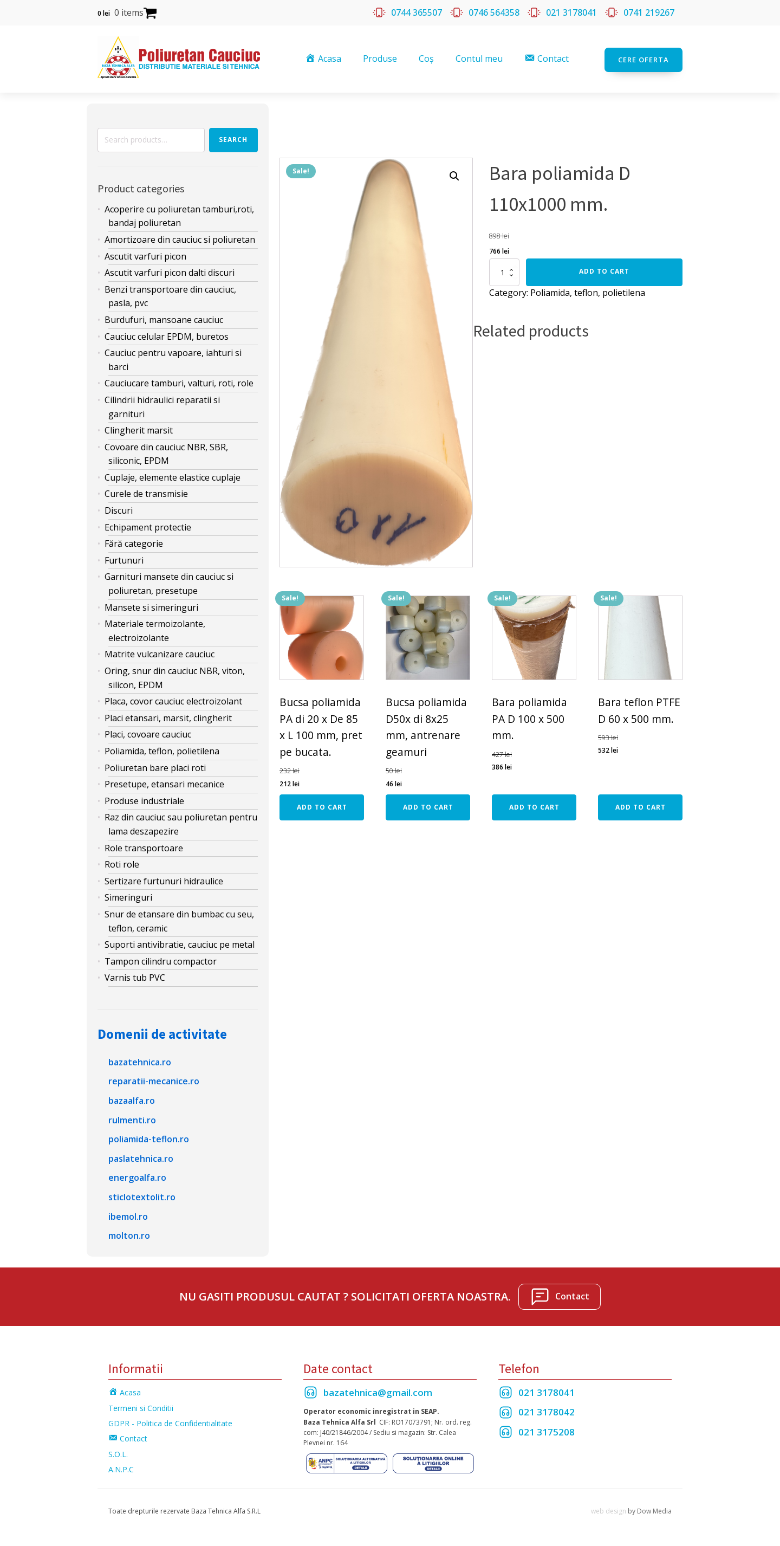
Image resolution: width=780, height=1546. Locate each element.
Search (233, 137)
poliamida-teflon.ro (148, 1137)
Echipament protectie (148, 525)
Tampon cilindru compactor (161, 959)
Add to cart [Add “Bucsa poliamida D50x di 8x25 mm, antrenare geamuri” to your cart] (428, 805)
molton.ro (129, 1233)
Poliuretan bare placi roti (155, 765)
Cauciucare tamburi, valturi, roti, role (179, 381)
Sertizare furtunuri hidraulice (164, 878)
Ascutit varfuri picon (145, 254)
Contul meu (480, 57)
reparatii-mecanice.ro (153, 1079)
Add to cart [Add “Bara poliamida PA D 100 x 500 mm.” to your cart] (534, 805)
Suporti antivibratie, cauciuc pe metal (180, 942)
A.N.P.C (121, 1467)
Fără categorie (134, 541)
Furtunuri (124, 558)
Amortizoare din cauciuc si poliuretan (180, 237)
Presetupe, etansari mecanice (164, 782)
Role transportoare (144, 845)
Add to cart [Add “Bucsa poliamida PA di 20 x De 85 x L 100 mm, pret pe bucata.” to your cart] (322, 805)
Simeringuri (128, 895)
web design (608, 1508)
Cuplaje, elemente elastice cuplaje (172, 475)
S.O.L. (118, 1451)
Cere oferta (643, 57)
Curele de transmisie (146, 491)
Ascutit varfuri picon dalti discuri (170, 270)
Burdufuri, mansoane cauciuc (164, 318)
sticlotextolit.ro (142, 1195)
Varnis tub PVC (135, 975)
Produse (381, 57)
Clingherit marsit (139, 428)
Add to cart (604, 269)
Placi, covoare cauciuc (148, 732)
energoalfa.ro (137, 1175)
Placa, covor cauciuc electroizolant (173, 699)
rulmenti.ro (132, 1117)
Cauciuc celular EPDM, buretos (167, 334)
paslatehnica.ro (140, 1156)
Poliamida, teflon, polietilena (162, 749)
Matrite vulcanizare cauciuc (159, 652)
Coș (427, 57)
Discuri (119, 508)
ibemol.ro (128, 1214)
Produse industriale (144, 798)
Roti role (122, 862)
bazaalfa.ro (131, 1098)
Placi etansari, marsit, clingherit (168, 715)
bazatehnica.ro (139, 1059)
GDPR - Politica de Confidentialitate (170, 1421)
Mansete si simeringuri (151, 605)
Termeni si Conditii (140, 1405)
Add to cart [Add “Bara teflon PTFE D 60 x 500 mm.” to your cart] (640, 805)
